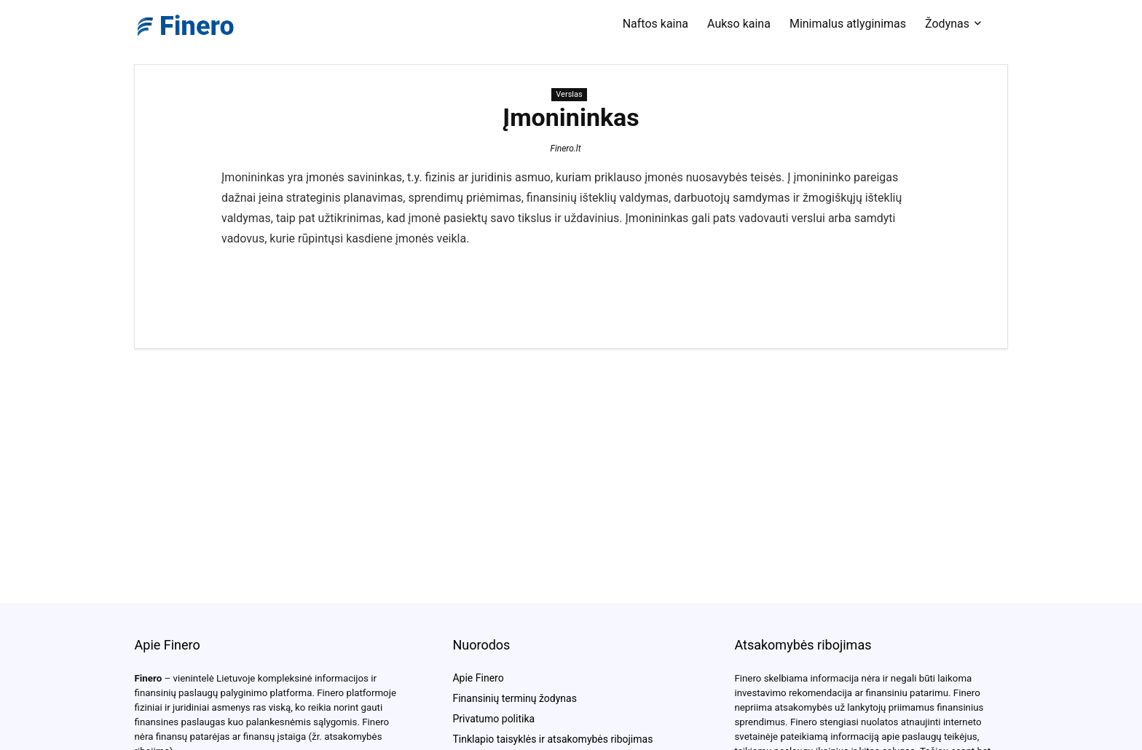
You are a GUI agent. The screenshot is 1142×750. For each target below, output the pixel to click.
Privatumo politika (493, 719)
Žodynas (947, 24)
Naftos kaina (655, 24)
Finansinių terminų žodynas (514, 698)
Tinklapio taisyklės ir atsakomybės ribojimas (552, 739)
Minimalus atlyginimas (847, 24)
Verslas (569, 94)
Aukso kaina (739, 24)
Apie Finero (477, 678)
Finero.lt (565, 148)
